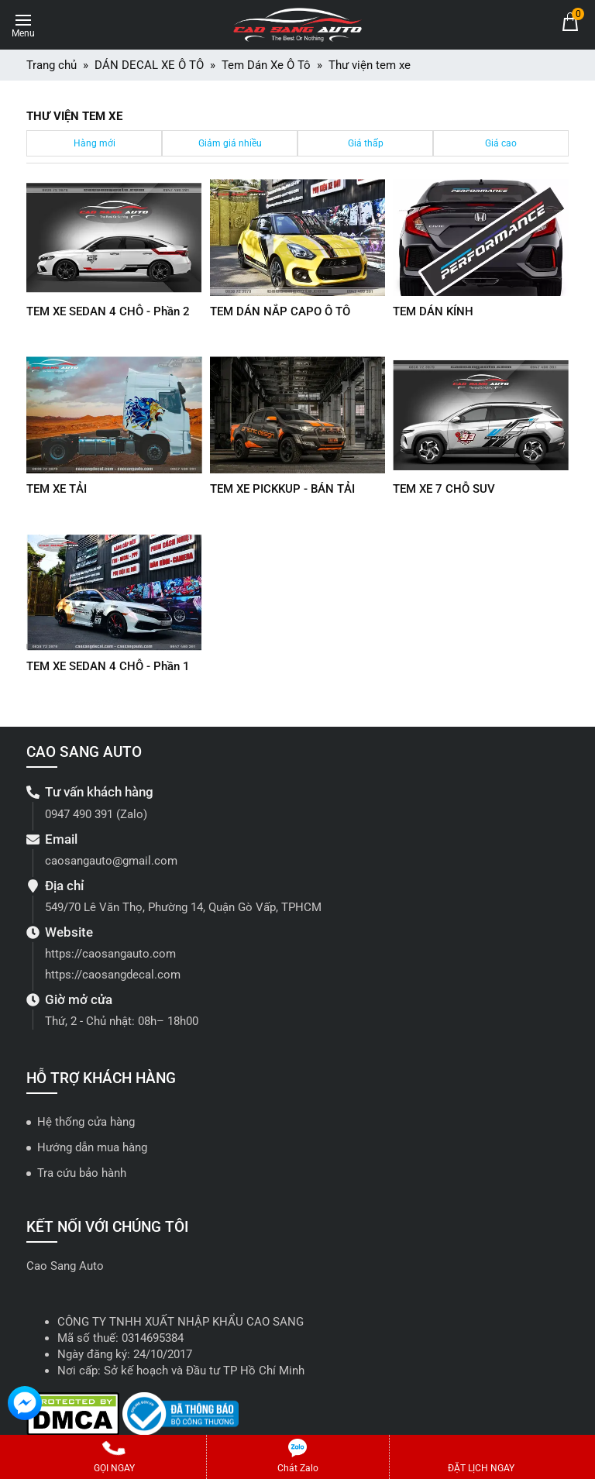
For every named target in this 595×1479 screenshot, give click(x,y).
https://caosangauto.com (110, 954)
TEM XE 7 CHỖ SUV (444, 489)
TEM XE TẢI (56, 489)
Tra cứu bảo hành (81, 1173)
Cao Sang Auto (65, 1266)
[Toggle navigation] (23, 23)
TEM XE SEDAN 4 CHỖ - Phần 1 (108, 666)
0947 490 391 (79, 814)
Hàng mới (94, 143)
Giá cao (501, 143)
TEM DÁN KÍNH (433, 311)
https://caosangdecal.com (113, 975)
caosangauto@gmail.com (111, 861)
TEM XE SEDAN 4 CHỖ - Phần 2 (108, 311)
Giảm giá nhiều (230, 143)
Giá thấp (365, 143)
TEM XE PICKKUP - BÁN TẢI (282, 489)
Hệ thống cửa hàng (86, 1122)
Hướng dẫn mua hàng (92, 1147)
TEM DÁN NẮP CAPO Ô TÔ (280, 311)
